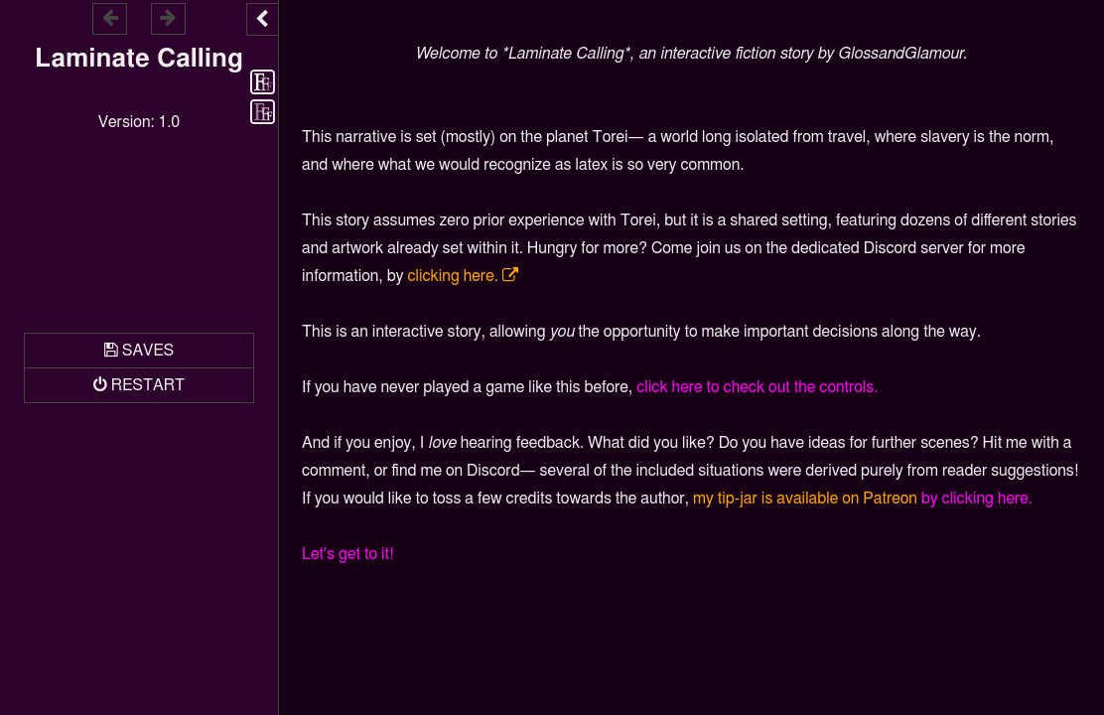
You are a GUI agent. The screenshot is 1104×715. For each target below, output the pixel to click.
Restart (148, 385)
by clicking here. (977, 498)
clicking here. (452, 276)
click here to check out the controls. (757, 387)
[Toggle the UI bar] (262, 19)
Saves (148, 350)
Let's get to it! (348, 554)
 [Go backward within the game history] (110, 17)
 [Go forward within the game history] (168, 17)
